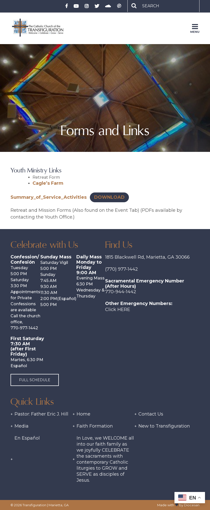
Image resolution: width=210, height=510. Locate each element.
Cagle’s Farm (48, 183)
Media (22, 426)
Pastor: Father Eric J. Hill (41, 414)
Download (109, 197)
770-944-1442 (120, 291)
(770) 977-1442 (121, 269)
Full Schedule (34, 380)
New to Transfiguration (164, 426)
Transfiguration (34, 505)
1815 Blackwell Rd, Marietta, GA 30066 (147, 257)
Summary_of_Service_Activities (49, 197)
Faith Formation (95, 426)
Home (83, 414)
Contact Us (150, 414)
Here (123, 309)
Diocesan (191, 505)
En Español (27, 438)
